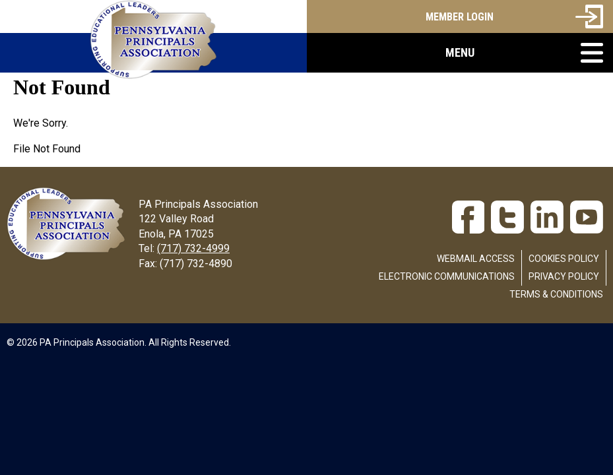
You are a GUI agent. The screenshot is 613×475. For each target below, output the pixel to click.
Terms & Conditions (556, 294)
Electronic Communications (447, 276)
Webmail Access (476, 258)
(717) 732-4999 (193, 248)
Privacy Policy (564, 276)
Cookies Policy (564, 258)
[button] (460, 53)
